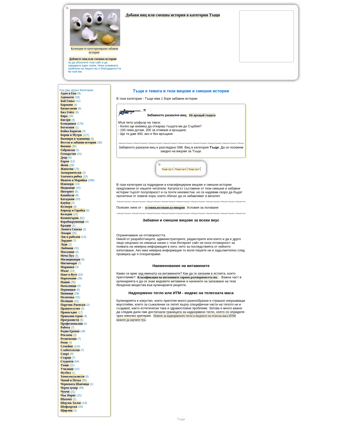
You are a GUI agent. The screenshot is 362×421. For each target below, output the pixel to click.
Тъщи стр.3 (193, 169)
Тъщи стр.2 (180, 169)
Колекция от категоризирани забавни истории (95, 48)
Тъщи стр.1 (167, 169)
